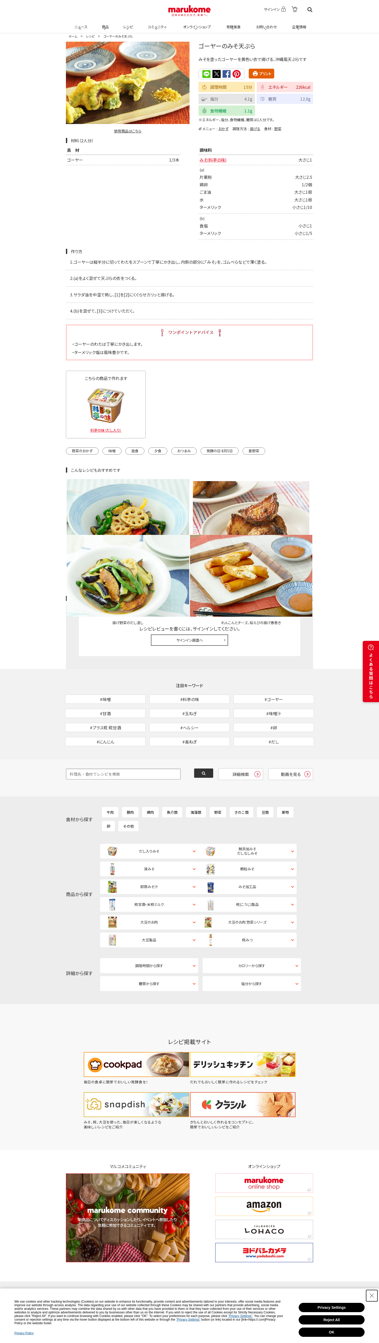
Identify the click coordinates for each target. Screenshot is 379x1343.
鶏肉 (150, 779)
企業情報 (298, 23)
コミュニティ (156, 23)
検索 (310, 9)
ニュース (80, 23)
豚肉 (130, 779)
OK (331, 1332)
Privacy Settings (332, 1307)
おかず (223, 128)
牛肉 (110, 779)
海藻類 (196, 779)
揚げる (255, 128)
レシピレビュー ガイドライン (294, 539)
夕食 (157, 450)
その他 (128, 793)
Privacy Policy (24, 1333)
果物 (285, 779)
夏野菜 (253, 450)
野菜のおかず (82, 450)
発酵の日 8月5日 (219, 450)
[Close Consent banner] (371, 1295)
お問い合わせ (265, 23)
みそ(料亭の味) (213, 160)
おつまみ (184, 450)
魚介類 (172, 779)
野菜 (277, 128)
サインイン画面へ (189, 580)
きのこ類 (241, 779)
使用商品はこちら (127, 131)
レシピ (127, 23)
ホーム (72, 36)
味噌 (112, 450)
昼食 (135, 450)
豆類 (265, 779)
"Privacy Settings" (240, 1316)
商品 (104, 23)
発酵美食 (233, 23)
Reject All (331, 1320)
